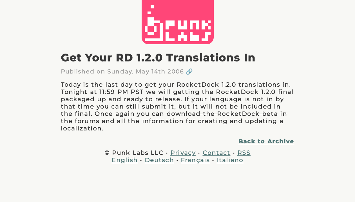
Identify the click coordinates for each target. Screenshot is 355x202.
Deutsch (159, 160)
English (124, 160)
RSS (244, 152)
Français (195, 160)
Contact (217, 152)
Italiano (230, 160)
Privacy (183, 152)
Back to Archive (266, 141)
